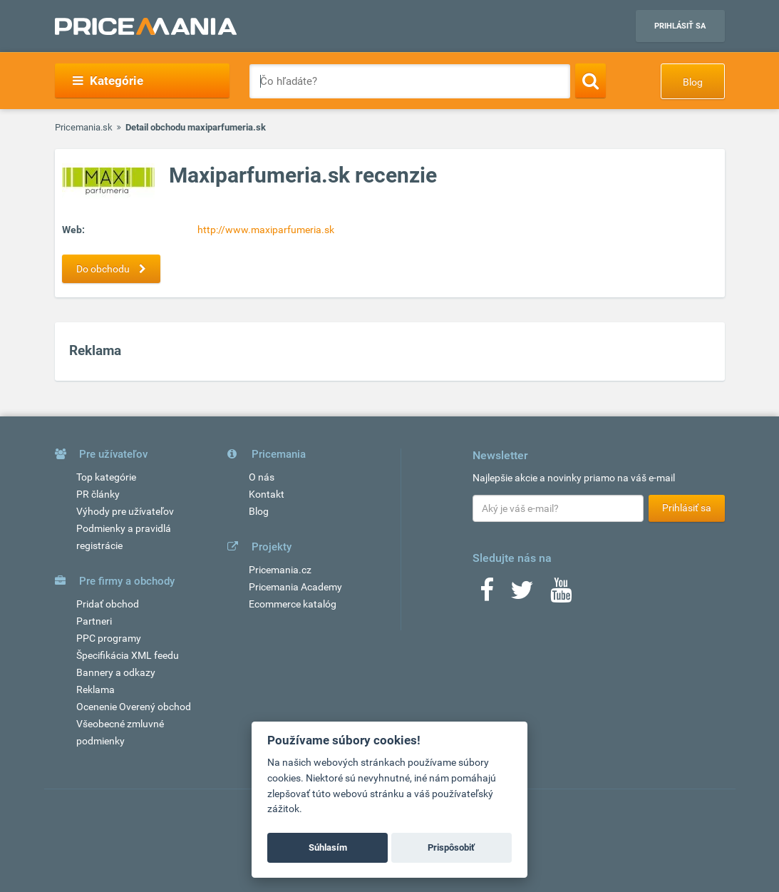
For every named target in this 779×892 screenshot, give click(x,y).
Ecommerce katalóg (292, 604)
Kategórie (108, 80)
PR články (98, 494)
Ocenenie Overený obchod (133, 706)
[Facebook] (487, 594)
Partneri (94, 621)
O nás (261, 477)
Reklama (95, 689)
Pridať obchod (107, 604)
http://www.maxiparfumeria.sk (265, 229)
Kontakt (266, 494)
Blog (693, 82)
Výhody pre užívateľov (125, 511)
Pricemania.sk (84, 127)
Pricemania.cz (280, 569)
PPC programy (108, 638)
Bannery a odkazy (115, 672)
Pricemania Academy (295, 587)
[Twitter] (522, 594)
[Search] (590, 80)
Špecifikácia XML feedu (127, 655)
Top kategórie (106, 477)
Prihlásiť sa (680, 26)
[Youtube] (561, 594)
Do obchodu (114, 269)
